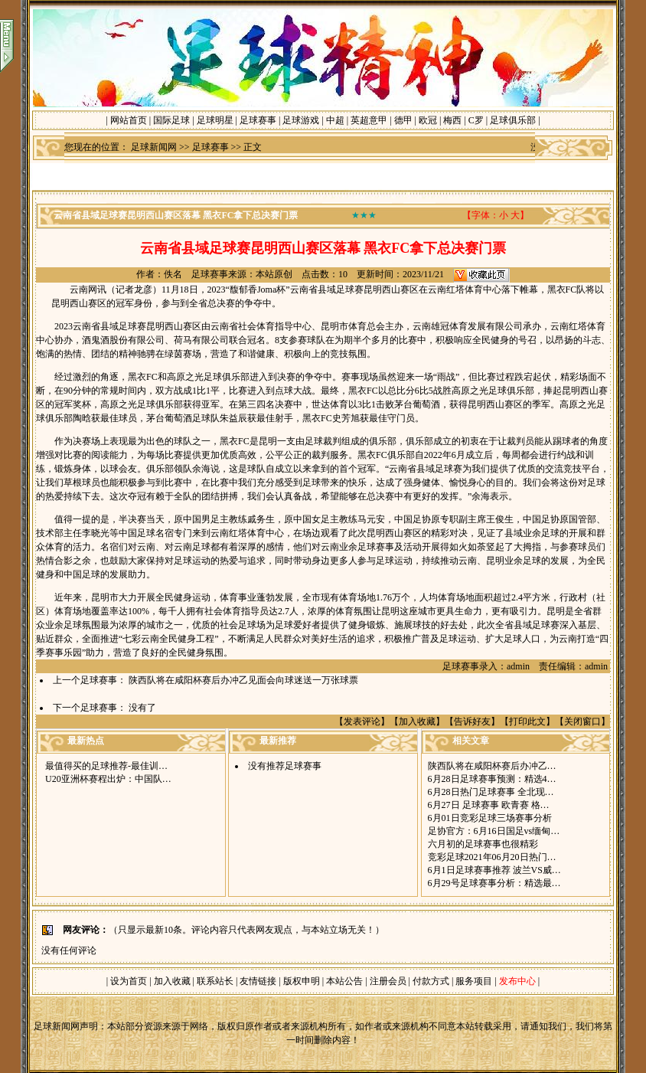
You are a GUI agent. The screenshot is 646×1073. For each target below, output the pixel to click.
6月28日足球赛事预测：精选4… (492, 779)
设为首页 (128, 981)
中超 (335, 120)
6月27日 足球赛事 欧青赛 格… (489, 805)
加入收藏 (417, 721)
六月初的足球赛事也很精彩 (483, 844)
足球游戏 (300, 120)
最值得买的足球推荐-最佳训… (106, 766)
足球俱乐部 (513, 120)
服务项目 (472, 981)
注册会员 (389, 981)
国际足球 (171, 120)
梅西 (452, 120)
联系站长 (215, 981)
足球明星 (215, 120)
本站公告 (344, 981)
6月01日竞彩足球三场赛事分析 (490, 818)
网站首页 (128, 120)
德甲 (403, 120)
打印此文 (527, 721)
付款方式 (432, 981)
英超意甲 (369, 120)
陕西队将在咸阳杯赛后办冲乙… (492, 766)
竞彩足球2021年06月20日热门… (492, 857)
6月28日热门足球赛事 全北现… (491, 792)
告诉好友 (472, 721)
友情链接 (258, 981)
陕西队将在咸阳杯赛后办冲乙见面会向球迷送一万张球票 (243, 680)
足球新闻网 (154, 147)
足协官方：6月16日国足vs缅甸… (494, 831)
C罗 (476, 120)
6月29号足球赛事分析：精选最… (494, 883)
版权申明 (301, 981)
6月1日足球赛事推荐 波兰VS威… (494, 870)
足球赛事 (258, 120)
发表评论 (362, 721)
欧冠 (428, 120)
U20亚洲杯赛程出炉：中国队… (108, 779)
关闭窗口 (582, 721)
